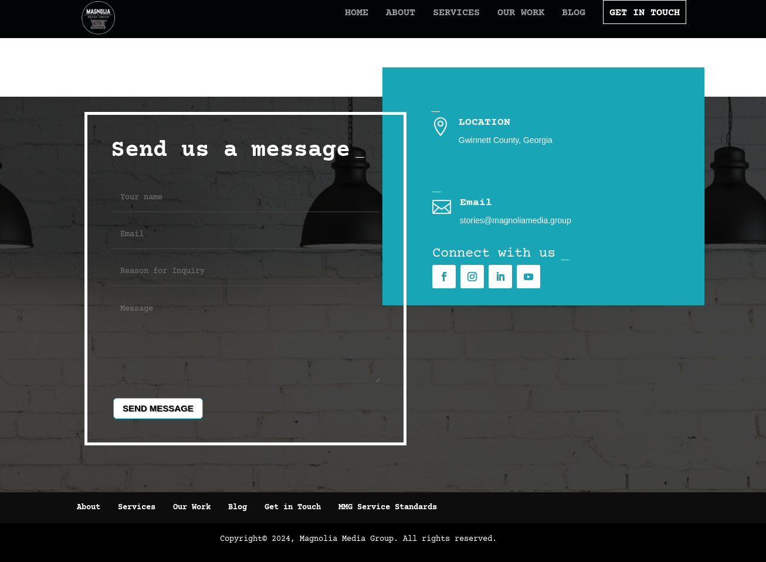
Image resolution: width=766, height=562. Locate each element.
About (380, 24)
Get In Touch (624, 24)
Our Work (500, 24)
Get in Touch (293, 507)
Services (435, 24)
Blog (553, 24)
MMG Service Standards (387, 507)
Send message (158, 408)
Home (336, 24)
